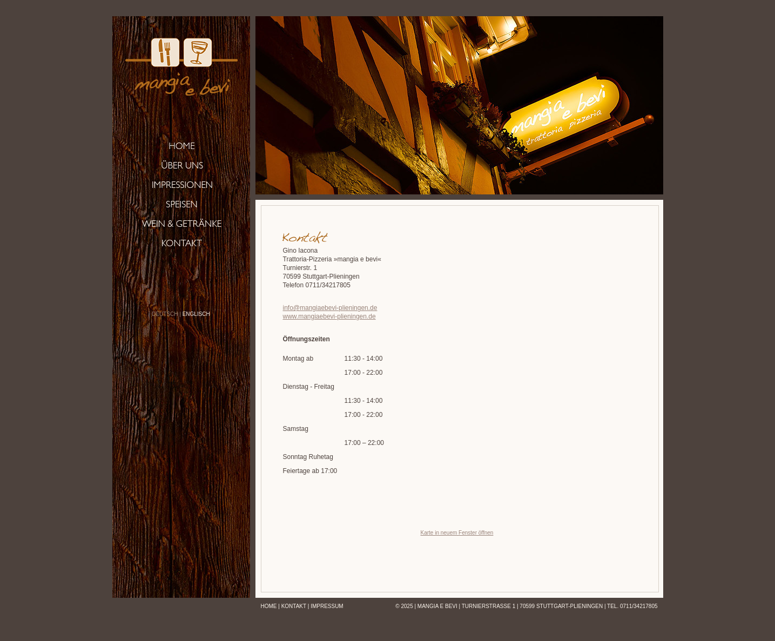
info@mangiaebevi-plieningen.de (330, 308)
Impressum (327, 606)
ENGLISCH (196, 314)
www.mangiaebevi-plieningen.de (329, 316)
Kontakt (293, 606)
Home (269, 606)
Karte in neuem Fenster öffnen (457, 533)
